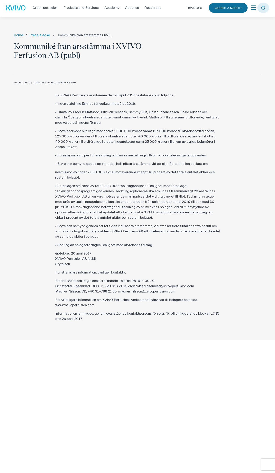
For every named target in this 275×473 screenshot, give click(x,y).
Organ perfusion (45, 8)
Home (18, 35)
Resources (153, 8)
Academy (111, 8)
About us (132, 8)
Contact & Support (228, 8)
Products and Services (81, 8)
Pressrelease (39, 35)
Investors (194, 8)
